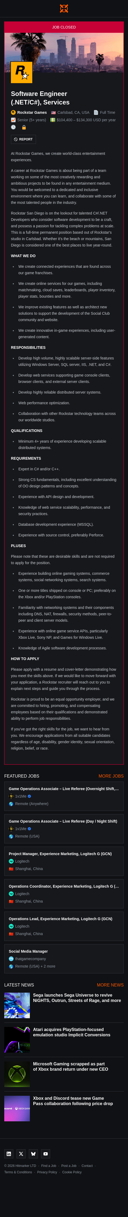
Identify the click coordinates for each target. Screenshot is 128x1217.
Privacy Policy (47, 1172)
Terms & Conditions (18, 1172)
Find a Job (48, 1166)
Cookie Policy (72, 1172)
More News (110, 985)
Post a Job (69, 1166)
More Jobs (111, 776)
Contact (87, 1166)
